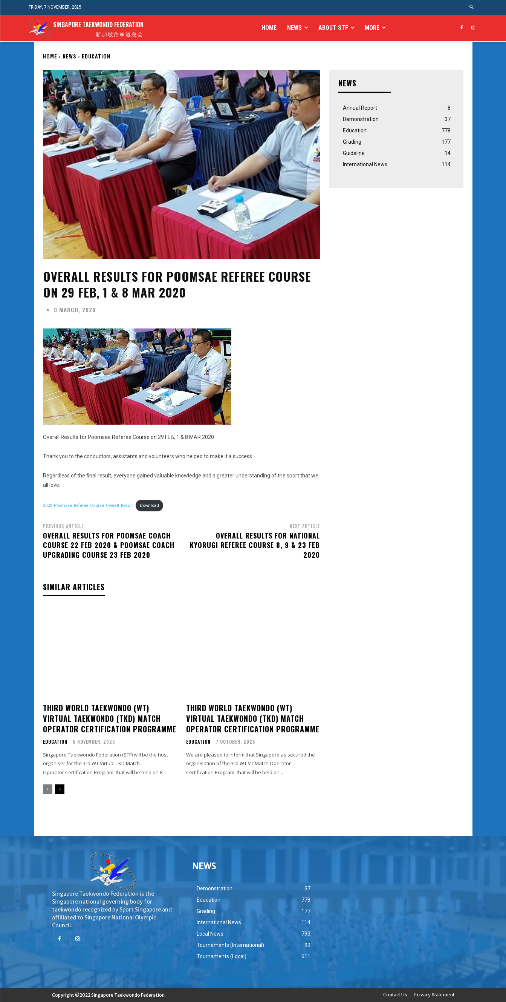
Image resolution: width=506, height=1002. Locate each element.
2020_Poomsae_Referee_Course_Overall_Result (88, 505)
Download (149, 505)
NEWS (69, 56)
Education (96, 56)
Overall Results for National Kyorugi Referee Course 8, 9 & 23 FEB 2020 (255, 545)
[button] (471, 7)
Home (50, 56)
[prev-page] (47, 789)
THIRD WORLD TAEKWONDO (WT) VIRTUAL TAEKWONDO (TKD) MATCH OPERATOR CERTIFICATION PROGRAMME (109, 718)
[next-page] (59, 789)
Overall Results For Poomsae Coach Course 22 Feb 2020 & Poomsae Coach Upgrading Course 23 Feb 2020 (108, 545)
